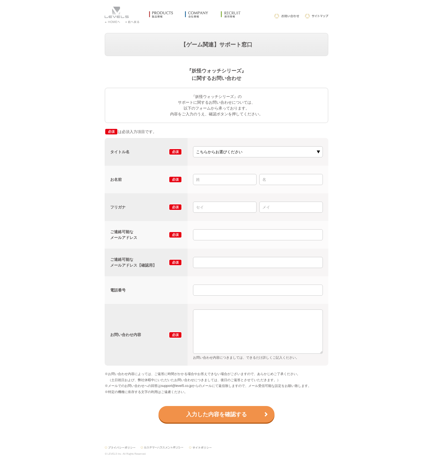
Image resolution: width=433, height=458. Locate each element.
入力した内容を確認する (216, 414)
